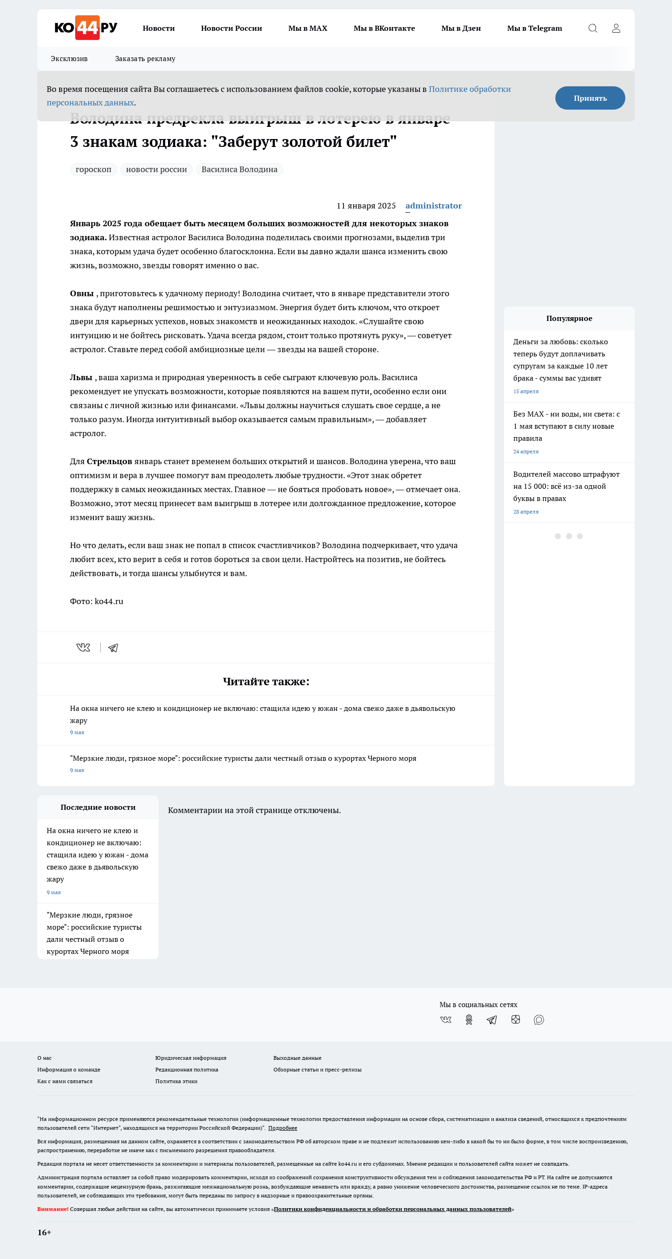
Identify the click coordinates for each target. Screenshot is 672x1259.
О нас (44, 1057)
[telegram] (116, 647)
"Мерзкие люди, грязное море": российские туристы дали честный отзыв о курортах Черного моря (266, 764)
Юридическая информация (190, 1057)
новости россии (156, 169)
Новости (159, 28)
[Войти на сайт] (616, 28)
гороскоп (94, 169)
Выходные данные (297, 1057)
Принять (590, 98)
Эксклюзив (69, 58)
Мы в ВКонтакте (384, 28)
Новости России (231, 28)
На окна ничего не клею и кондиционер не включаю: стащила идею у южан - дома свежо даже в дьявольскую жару (266, 720)
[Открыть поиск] (592, 28)
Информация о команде (68, 1069)
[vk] (84, 647)
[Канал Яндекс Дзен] (515, 1019)
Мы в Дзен (461, 28)
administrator (434, 205)
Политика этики (176, 1081)
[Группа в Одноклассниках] (469, 1019)
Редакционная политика (186, 1069)
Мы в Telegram (534, 28)
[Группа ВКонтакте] (445, 1019)
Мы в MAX (308, 28)
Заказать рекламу (145, 58)
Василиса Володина (240, 169)
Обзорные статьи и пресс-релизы (317, 1069)
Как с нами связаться (64, 1081)
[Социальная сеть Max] (539, 1019)
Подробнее (282, 1127)
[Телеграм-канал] (492, 1019)
